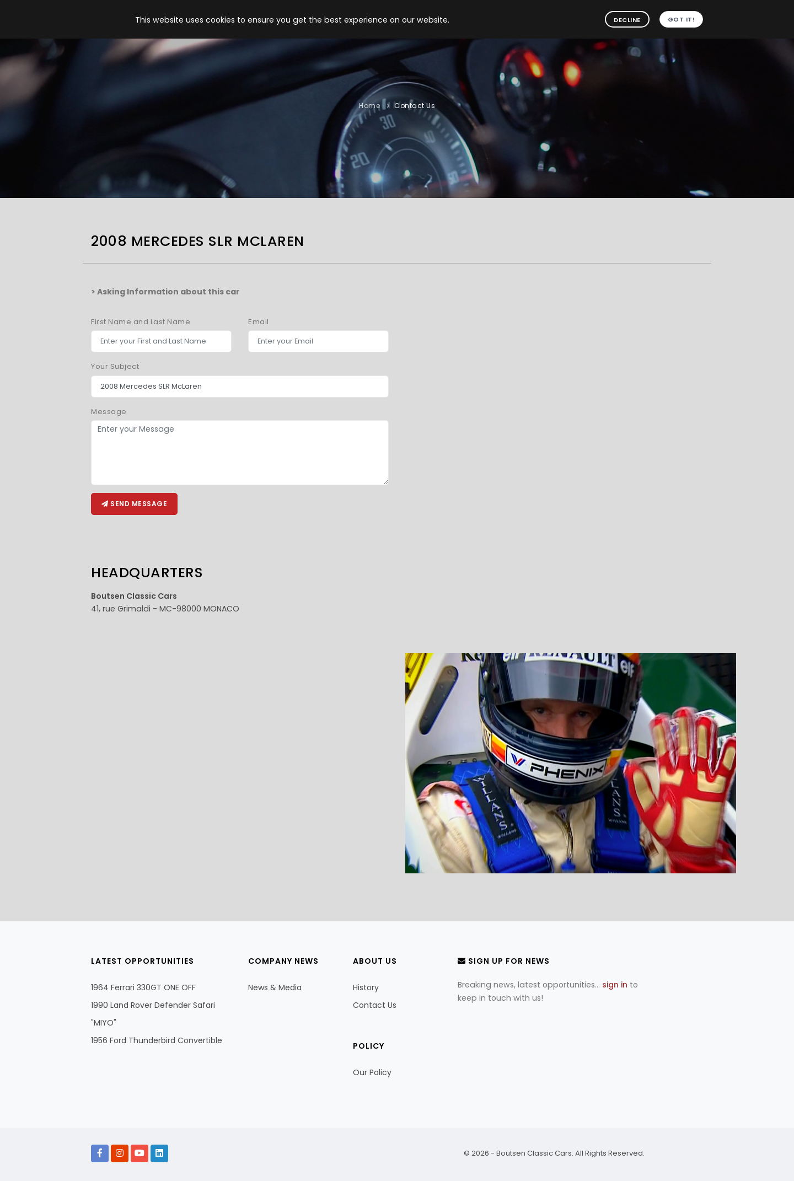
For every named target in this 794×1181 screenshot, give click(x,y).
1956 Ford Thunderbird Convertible (156, 1040)
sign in (614, 984)
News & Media (275, 987)
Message (109, 411)
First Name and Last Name (140, 321)
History (366, 987)
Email (258, 321)
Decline (627, 19)
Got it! (681, 19)
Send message (134, 503)
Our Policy (372, 1072)
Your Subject (115, 366)
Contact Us (414, 105)
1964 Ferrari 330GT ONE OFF (143, 987)
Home (369, 105)
